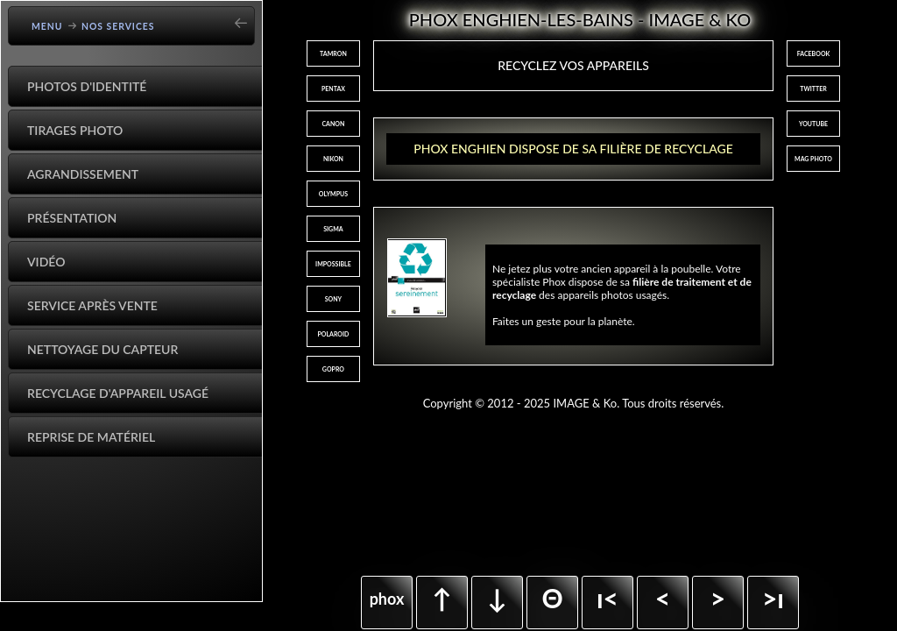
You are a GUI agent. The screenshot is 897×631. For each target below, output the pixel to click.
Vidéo (46, 261)
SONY (333, 298)
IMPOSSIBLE (333, 263)
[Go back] (246, 17)
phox (387, 598)
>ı (773, 597)
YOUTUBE (813, 123)
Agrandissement (82, 174)
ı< (607, 597)
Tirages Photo (75, 130)
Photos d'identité (86, 86)
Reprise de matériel (91, 436)
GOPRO (333, 368)
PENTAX (333, 88)
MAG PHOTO (813, 158)
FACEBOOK (813, 53)
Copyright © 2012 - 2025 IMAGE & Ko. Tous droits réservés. (573, 403)
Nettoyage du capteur (102, 349)
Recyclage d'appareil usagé (117, 393)
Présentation (72, 217)
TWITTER (813, 88)
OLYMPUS (333, 193)
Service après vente (92, 305)
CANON (332, 123)
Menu (47, 26)
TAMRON (333, 53)
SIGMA (333, 228)
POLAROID (333, 333)
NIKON (333, 158)
